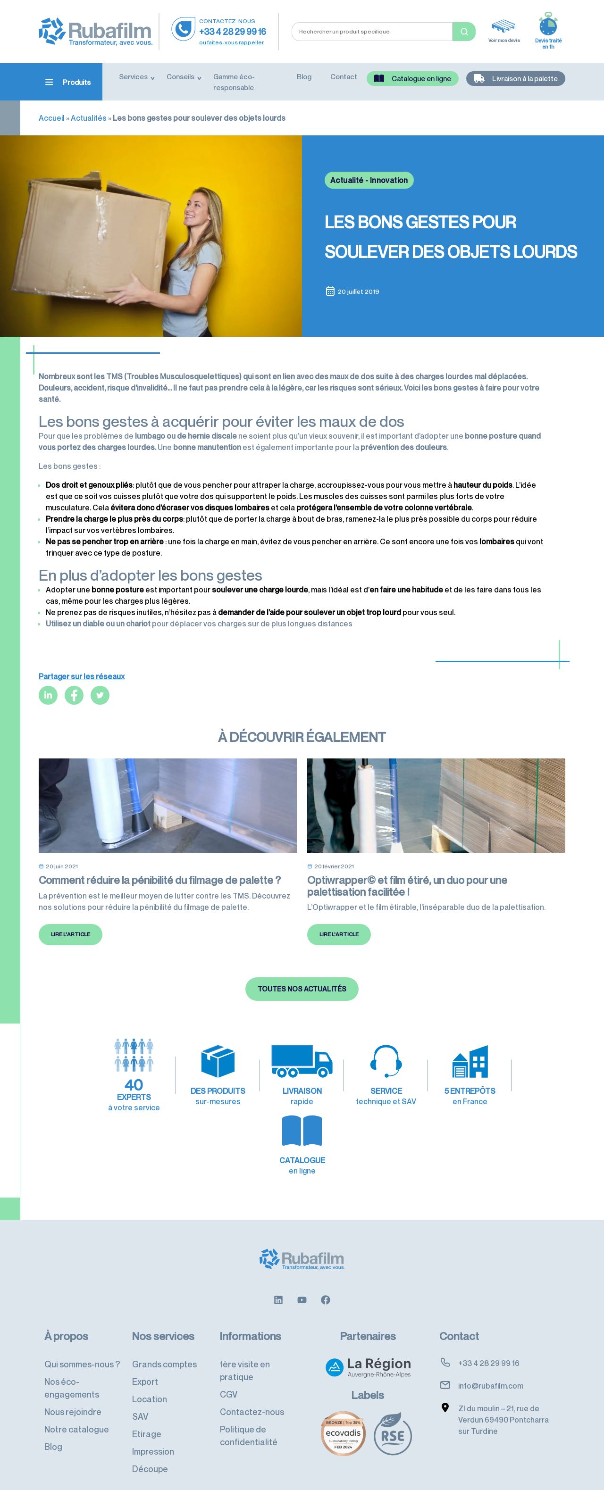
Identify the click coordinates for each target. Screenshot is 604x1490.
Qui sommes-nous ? (82, 1348)
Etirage (146, 1418)
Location (149, 1383)
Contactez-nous (252, 1395)
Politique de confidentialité (248, 1419)
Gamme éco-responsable (234, 82)
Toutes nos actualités (302, 1027)
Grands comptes (164, 1348)
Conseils (180, 76)
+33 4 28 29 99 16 (232, 31)
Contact (343, 76)
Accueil (52, 118)
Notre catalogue (76, 1413)
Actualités (89, 118)
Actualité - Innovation (369, 180)
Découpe (150, 1453)
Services (133, 76)
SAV (140, 1400)
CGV (228, 1378)
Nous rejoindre (72, 1395)
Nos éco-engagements (71, 1371)
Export (145, 1365)
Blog (304, 76)
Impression (153, 1435)
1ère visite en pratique (245, 1354)
